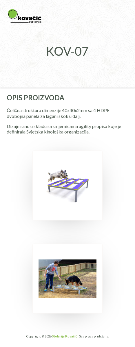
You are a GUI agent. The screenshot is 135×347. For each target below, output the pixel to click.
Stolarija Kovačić (64, 336)
